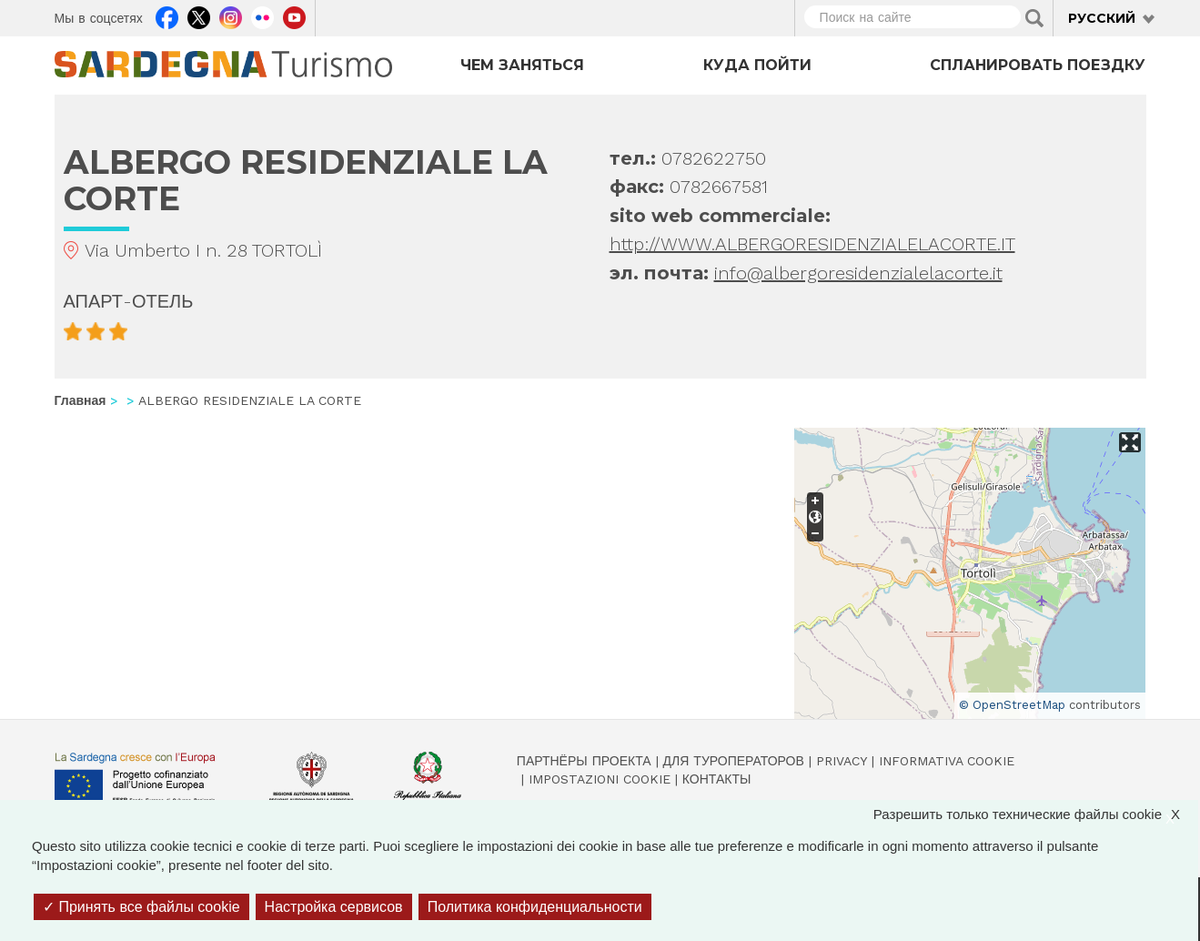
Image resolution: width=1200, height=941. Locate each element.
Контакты (716, 779)
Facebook (167, 15)
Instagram (230, 15)
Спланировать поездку (1037, 65)
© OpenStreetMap (1012, 705)
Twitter (198, 15)
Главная (80, 400)
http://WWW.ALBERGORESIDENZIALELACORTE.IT (812, 244)
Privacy (841, 761)
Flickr (262, 15)
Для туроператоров (733, 761)
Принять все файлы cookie (141, 907)
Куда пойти (757, 65)
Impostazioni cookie (600, 779)
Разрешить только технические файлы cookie (1035, 814)
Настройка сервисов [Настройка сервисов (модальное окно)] (334, 907)
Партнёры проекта (584, 761)
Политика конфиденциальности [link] (535, 907)
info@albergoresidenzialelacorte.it (858, 273)
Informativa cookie (946, 761)
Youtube (294, 15)
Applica (1034, 18)
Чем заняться (522, 65)
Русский (1101, 18)
